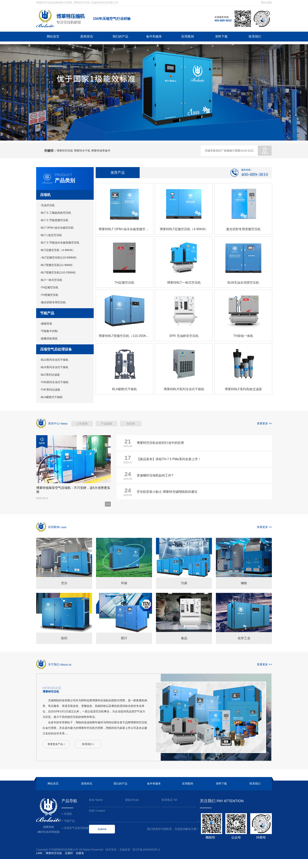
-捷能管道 (46, 323)
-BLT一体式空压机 (51, 279)
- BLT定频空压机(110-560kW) (58, 257)
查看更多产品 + (56, 744)
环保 (124, 583)
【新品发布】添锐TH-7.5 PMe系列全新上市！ (169, 459)
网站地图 (266, 2)
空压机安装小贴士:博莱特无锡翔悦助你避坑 (167, 491)
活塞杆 (69, 853)
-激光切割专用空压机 (53, 302)
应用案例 (187, 36)
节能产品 (47, 313)
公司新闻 (82, 423)
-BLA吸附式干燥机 (51, 397)
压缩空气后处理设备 (56, 349)
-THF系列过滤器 (50, 389)
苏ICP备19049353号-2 (146, 849)
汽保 (184, 583)
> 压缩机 (66, 813)
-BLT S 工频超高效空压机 (55, 212)
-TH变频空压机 (49, 294)
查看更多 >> (264, 423)
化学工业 (244, 638)
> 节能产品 (68, 820)
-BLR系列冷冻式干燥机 (54, 367)
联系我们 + (88, 744)
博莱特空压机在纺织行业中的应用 (160, 442)
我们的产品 (120, 36)
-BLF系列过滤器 (50, 374)
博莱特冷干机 (82, 150)
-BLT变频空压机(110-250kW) (57, 272)
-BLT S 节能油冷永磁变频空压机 (59, 242)
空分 (64, 583)
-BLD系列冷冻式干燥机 (54, 359)
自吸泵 (80, 853)
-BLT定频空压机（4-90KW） (57, 250)
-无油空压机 (47, 205)
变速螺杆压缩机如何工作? (155, 475)
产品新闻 (106, 423)
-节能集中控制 (49, 331)
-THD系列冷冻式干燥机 (54, 382)
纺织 (64, 638)
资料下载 (221, 36)
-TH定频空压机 (49, 287)
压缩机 (45, 195)
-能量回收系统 (49, 338)
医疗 (124, 638)
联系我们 (255, 36)
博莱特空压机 (65, 150)
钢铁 (244, 583)
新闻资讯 (86, 36)
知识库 (131, 423)
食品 (184, 638)
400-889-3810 (223, 20)
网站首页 (53, 36)
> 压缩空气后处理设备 (75, 828)
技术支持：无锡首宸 (117, 849)
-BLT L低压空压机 (51, 235)
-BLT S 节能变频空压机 (54, 220)
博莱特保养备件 (100, 150)
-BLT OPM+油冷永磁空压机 (57, 227)
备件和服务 (154, 36)
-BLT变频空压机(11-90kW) (56, 265)
